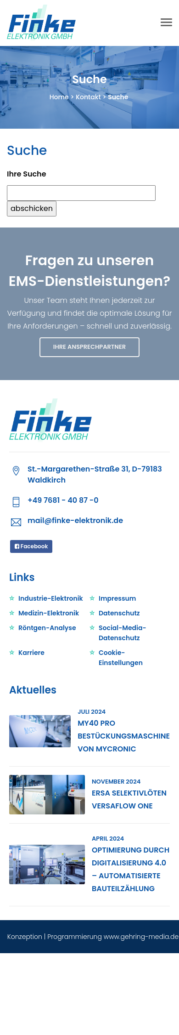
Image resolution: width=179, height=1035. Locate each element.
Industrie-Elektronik (50, 598)
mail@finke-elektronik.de (75, 520)
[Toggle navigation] (166, 23)
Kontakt (88, 97)
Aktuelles (32, 690)
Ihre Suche (26, 174)
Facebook (31, 546)
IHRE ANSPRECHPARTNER (89, 346)
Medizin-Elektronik (48, 613)
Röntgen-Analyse (47, 627)
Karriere (31, 652)
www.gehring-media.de (141, 936)
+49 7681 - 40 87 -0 (63, 500)
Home (59, 97)
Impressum (117, 598)
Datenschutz (119, 613)
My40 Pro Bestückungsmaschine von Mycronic (124, 736)
